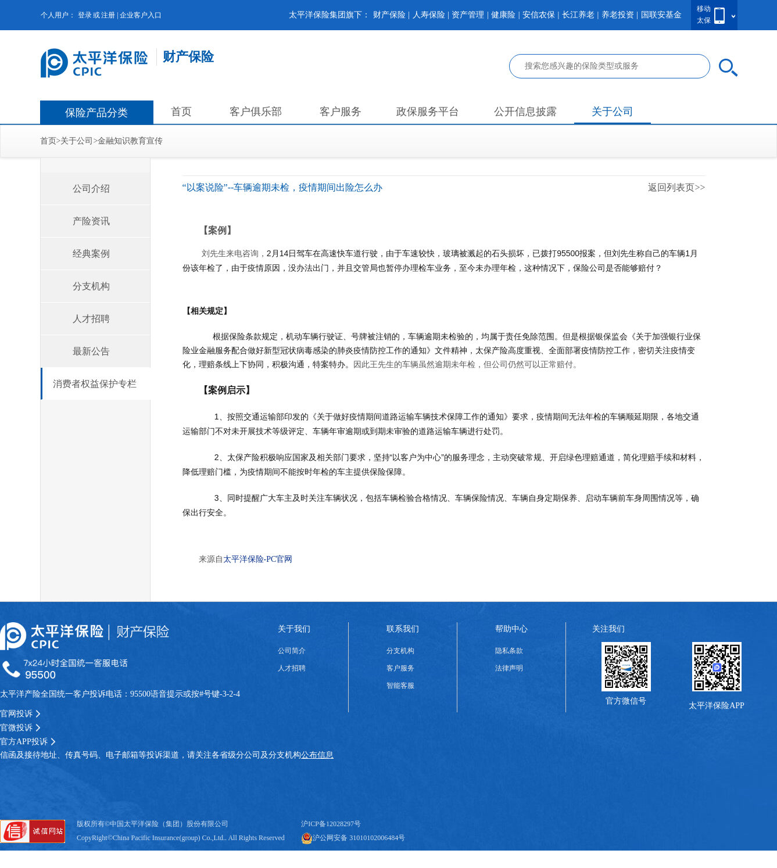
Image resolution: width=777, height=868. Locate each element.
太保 (704, 20)
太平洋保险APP (716, 705)
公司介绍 (91, 188)
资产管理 (468, 14)
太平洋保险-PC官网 (258, 559)
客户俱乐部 (256, 111)
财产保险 (389, 14)
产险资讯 (91, 221)
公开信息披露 (525, 111)
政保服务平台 (427, 111)
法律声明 (509, 668)
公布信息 (317, 755)
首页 (181, 111)
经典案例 (91, 254)
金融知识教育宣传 (130, 141)
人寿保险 (429, 14)
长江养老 (578, 14)
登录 (85, 15)
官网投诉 (20, 713)
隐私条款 (509, 651)
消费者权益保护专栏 (95, 384)
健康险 (503, 14)
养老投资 (617, 14)
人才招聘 (91, 319)
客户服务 (340, 111)
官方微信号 (626, 701)
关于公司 (612, 111)
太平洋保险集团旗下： (329, 14)
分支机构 (91, 286)
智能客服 (400, 686)
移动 (704, 9)
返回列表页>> (676, 187)
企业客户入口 (141, 15)
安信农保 (538, 14)
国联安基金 (661, 14)
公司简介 (292, 651)
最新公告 (91, 351)
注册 (108, 15)
